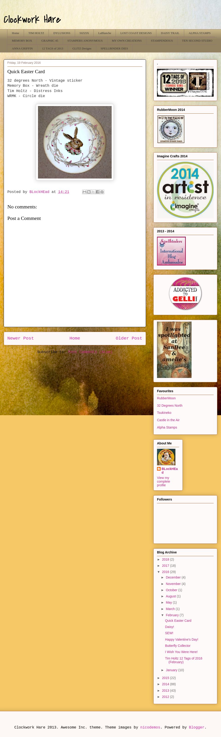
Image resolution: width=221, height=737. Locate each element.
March (171, 609)
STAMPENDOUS (162, 40)
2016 (166, 572)
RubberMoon (166, 398)
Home (15, 33)
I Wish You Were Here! (181, 652)
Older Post (129, 338)
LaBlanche (104, 33)
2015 (166, 678)
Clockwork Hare (32, 19)
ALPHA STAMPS (200, 33)
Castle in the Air (168, 420)
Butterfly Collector (177, 646)
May (169, 602)
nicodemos (150, 727)
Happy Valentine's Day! (181, 639)
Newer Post (20, 338)
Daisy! (169, 627)
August (171, 596)
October (172, 590)
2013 (166, 690)
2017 (166, 565)
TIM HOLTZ (36, 33)
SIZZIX (84, 33)
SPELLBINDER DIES (114, 48)
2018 (166, 559)
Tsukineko (164, 413)
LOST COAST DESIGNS (136, 33)
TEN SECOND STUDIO (197, 40)
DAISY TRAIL (170, 33)
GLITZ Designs (81, 48)
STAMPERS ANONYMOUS (85, 40)
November (173, 584)
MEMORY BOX (22, 40)
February (173, 615)
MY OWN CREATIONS (127, 40)
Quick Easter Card (178, 620)
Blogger (196, 727)
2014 (166, 684)
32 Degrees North (170, 405)
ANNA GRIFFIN (22, 48)
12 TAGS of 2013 (52, 48)
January (172, 670)
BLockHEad (170, 470)
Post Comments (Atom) (90, 352)
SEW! (169, 633)
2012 (166, 697)
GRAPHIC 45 (49, 40)
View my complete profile (163, 481)
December (173, 577)
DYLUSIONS (61, 33)
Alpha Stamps (167, 427)
